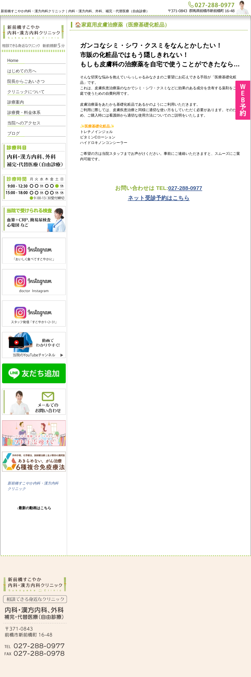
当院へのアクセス (24, 123)
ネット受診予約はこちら (159, 198)
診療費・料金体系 (24, 112)
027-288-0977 (185, 188)
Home (12, 60)
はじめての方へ (21, 71)
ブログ (13, 133)
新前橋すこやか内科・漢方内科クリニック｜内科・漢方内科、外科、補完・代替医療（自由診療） (75, 11)
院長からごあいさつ (26, 81)
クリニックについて (26, 92)
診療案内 (15, 102)
